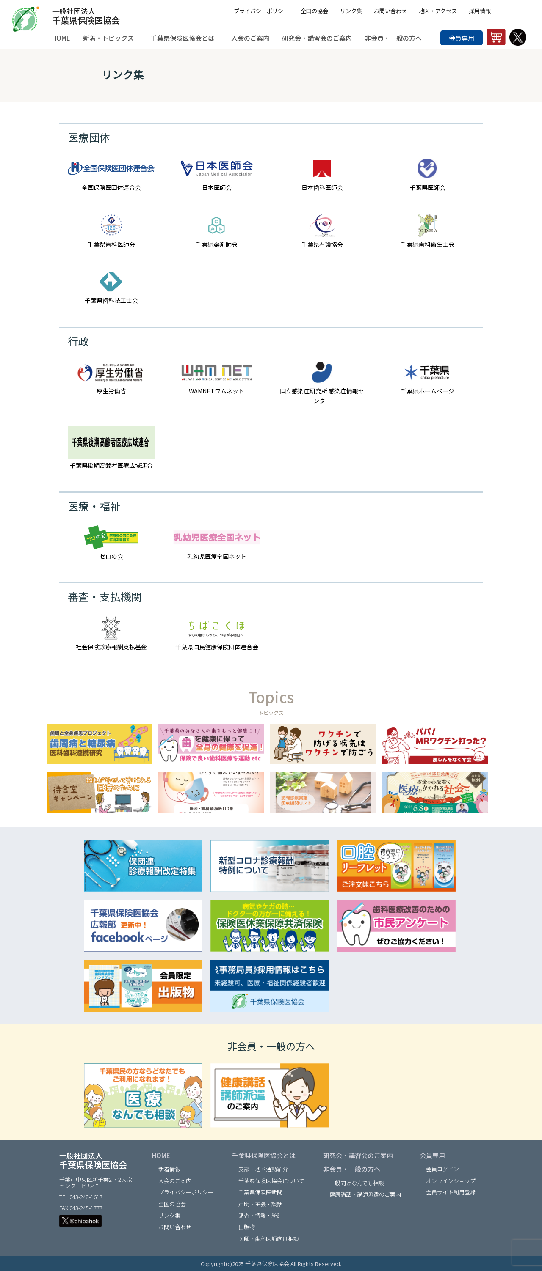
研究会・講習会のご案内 (358, 1155)
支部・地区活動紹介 (263, 1169)
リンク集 (351, 11)
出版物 (246, 1227)
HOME (161, 1155)
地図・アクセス (438, 11)
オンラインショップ (451, 1181)
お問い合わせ (390, 11)
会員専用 (461, 37)
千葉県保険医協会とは (264, 1155)
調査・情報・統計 (260, 1215)
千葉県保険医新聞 (260, 1192)
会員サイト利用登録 (451, 1192)
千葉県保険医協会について (271, 1181)
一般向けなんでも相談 (356, 1183)
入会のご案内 (174, 1181)
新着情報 (169, 1169)
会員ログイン (442, 1169)
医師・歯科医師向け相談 (268, 1239)
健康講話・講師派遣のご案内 (365, 1194)
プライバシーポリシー (261, 11)
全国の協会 (314, 11)
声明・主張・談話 (260, 1204)
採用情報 (480, 11)
